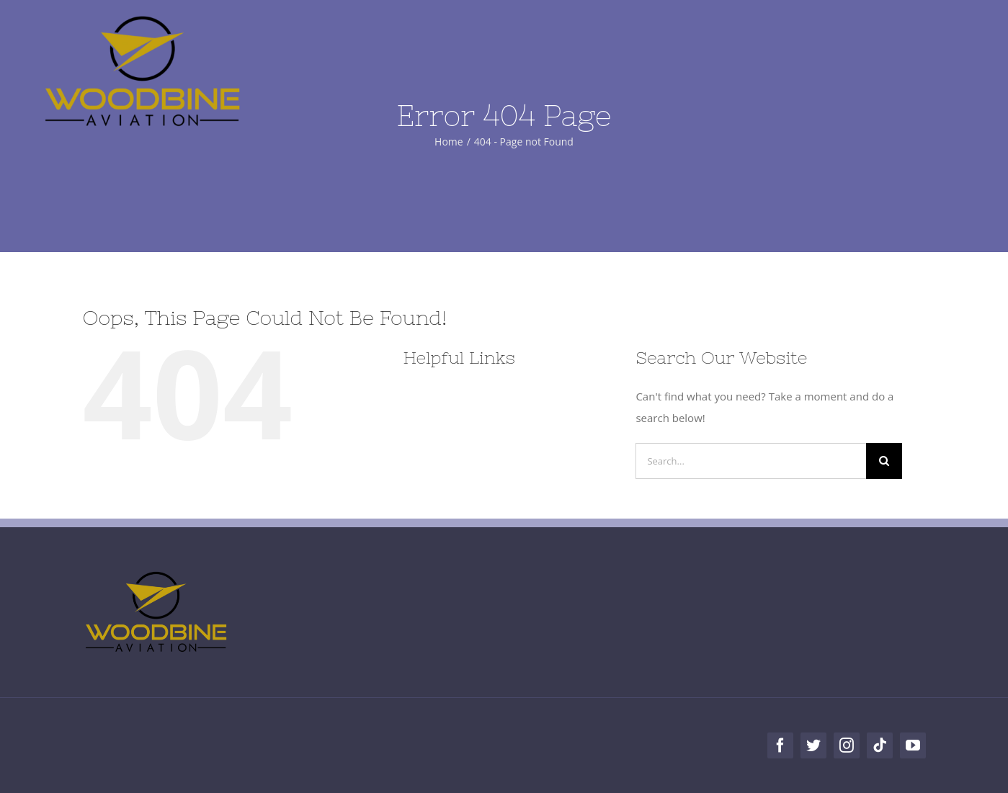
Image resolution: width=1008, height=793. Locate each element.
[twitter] (813, 745)
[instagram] (847, 745)
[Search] (884, 461)
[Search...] (750, 461)
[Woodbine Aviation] (142, 19)
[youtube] (913, 745)
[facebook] (780, 745)
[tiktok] (880, 745)
